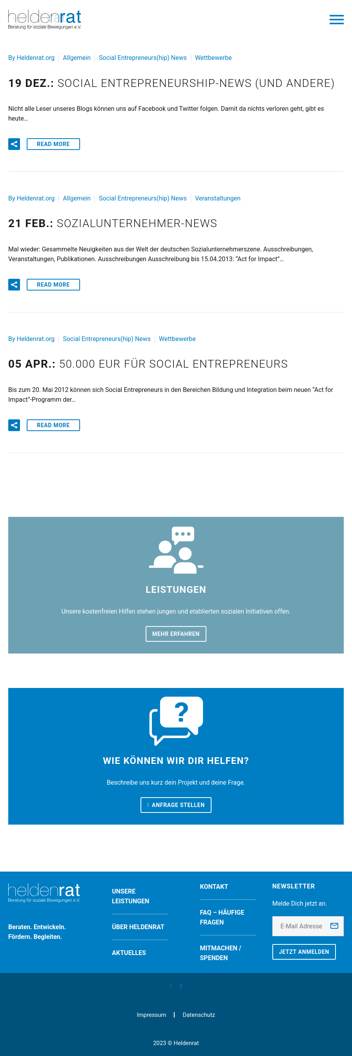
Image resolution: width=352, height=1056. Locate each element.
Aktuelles (129, 953)
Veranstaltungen (218, 198)
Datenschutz (198, 1015)
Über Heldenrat (138, 927)
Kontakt (214, 886)
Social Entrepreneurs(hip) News (143, 57)
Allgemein (77, 57)
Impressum (151, 1015)
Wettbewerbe (213, 57)
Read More (53, 144)
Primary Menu (337, 19)
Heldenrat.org (36, 57)
